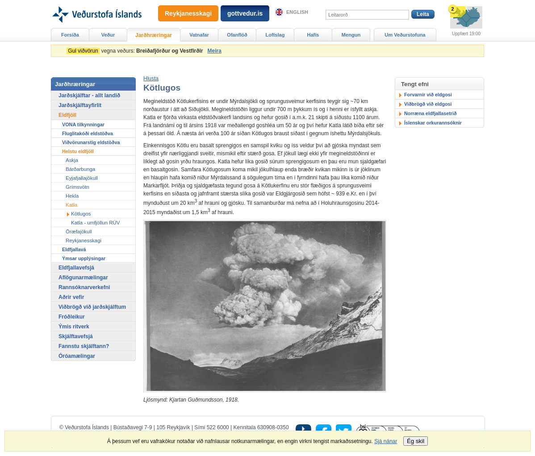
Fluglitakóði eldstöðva (87, 133)
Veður (108, 34)
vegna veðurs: (136, 51)
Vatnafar (199, 34)
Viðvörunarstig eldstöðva (91, 142)
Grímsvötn (77, 187)
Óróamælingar (77, 356)
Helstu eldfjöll (78, 151)
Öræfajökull (79, 231)
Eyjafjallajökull (82, 178)
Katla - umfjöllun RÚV (95, 222)
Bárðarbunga (80, 169)
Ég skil (415, 441)
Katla (71, 204)
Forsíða (70, 34)
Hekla (72, 196)
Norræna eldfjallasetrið (430, 113)
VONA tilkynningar (83, 124)
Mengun (351, 34)
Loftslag (275, 34)
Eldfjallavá (74, 249)
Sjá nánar (385, 441)
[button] (151, 78)
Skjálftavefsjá (76, 336)
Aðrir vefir (71, 297)
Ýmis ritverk (74, 326)
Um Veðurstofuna (405, 34)
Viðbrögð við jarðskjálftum (92, 307)
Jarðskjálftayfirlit (80, 105)
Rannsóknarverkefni (84, 287)
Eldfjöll (67, 115)
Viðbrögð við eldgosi (428, 104)
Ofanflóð (237, 34)
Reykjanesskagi (83, 240)
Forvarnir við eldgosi (428, 94)
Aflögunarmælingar (83, 277)
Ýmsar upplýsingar (83, 258)
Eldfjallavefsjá (76, 268)
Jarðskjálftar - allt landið (89, 95)
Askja (72, 160)
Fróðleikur (72, 317)
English (297, 12)
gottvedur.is (245, 13)
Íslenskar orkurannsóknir (433, 122)
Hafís (313, 34)
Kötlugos (81, 213)
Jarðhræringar (153, 35)
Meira (214, 51)
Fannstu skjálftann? (84, 346)
